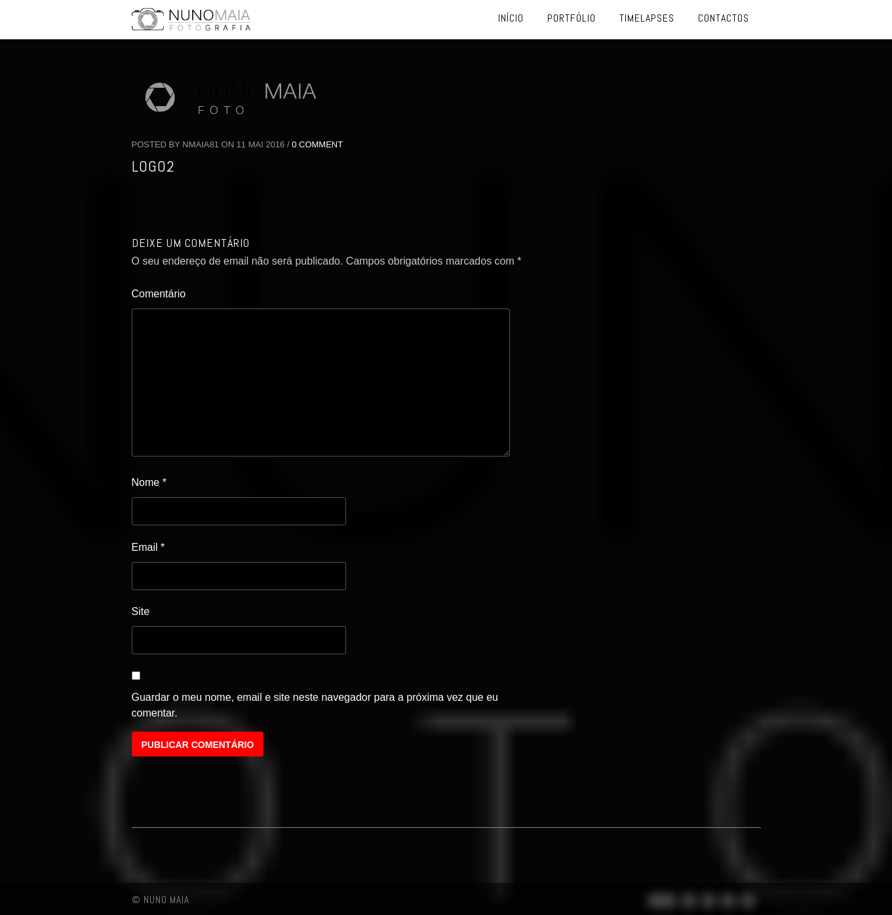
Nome (149, 482)
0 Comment (317, 144)
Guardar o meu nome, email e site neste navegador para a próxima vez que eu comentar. (315, 705)
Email (148, 547)
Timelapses (646, 18)
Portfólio (571, 18)
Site (141, 611)
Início (511, 18)
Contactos (723, 18)
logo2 (153, 166)
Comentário (159, 293)
